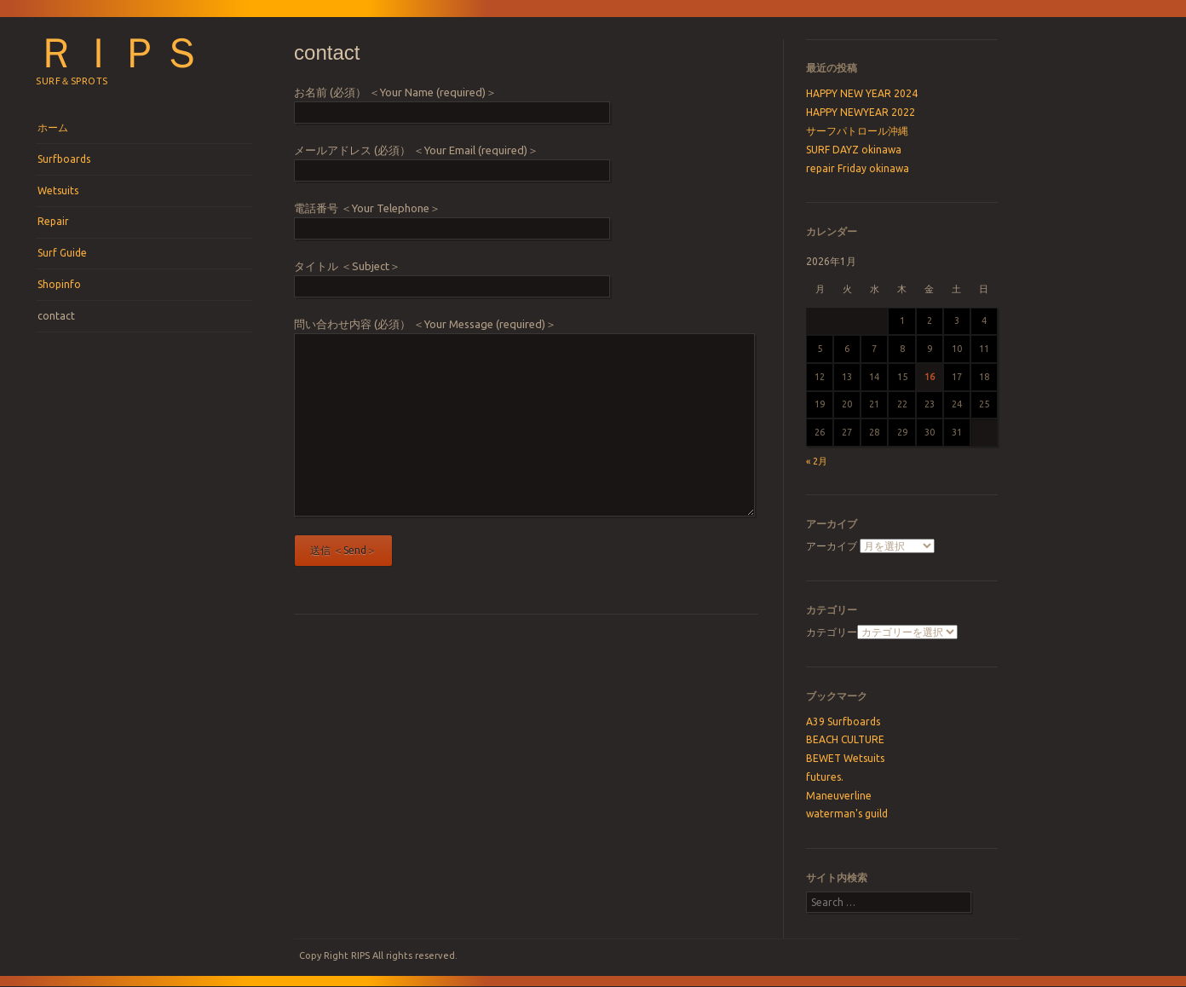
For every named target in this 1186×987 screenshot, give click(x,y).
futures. (824, 776)
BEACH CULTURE (845, 739)
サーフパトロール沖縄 (857, 130)
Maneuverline (839, 795)
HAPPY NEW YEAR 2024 (862, 93)
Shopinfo (59, 284)
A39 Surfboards (843, 721)
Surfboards (63, 158)
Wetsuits (57, 190)
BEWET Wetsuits (845, 758)
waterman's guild (847, 813)
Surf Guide (62, 252)
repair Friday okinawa (857, 168)
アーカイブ (831, 545)
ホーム (52, 127)
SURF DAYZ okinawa (853, 149)
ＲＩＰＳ (119, 53)
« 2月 (816, 461)
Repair (53, 221)
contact (56, 315)
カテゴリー (831, 632)
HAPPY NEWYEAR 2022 (860, 112)
